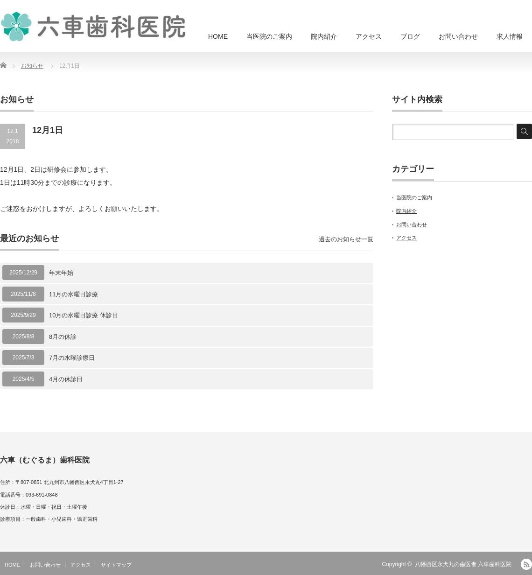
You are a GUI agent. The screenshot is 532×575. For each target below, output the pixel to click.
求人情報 (510, 36)
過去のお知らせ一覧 (346, 239)
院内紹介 (324, 36)
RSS (526, 564)
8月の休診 (63, 336)
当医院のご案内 (269, 36)
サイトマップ (116, 565)
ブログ (410, 36)
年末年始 (61, 272)
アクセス (369, 36)
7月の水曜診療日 (72, 357)
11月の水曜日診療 (73, 294)
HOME (218, 36)
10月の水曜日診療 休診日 (83, 315)
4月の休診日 (66, 379)
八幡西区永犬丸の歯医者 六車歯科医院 (463, 564)
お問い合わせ (458, 36)
